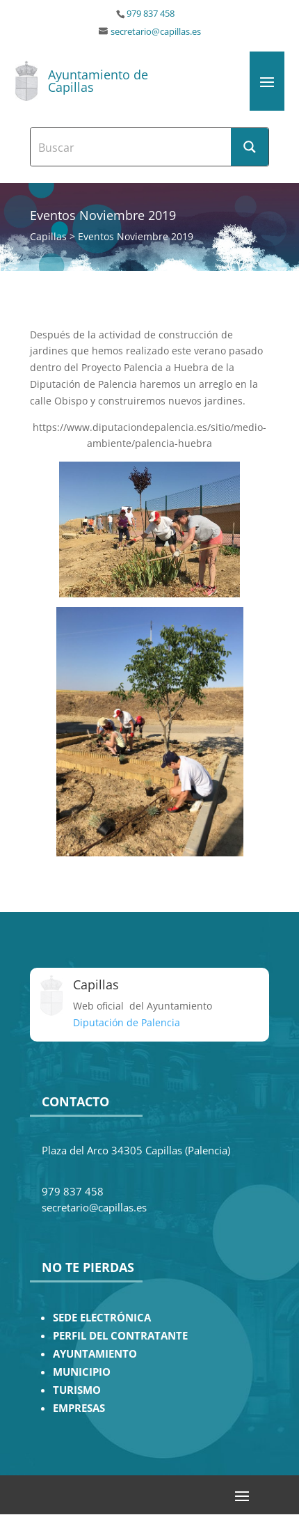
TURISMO (77, 1390)
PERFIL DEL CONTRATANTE (120, 1335)
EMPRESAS (79, 1408)
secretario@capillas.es (156, 32)
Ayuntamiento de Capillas (98, 80)
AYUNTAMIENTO (95, 1354)
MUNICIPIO (82, 1372)
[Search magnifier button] (249, 147)
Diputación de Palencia (126, 1022)
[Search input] (131, 146)
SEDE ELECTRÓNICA (102, 1317)
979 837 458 (151, 13)
